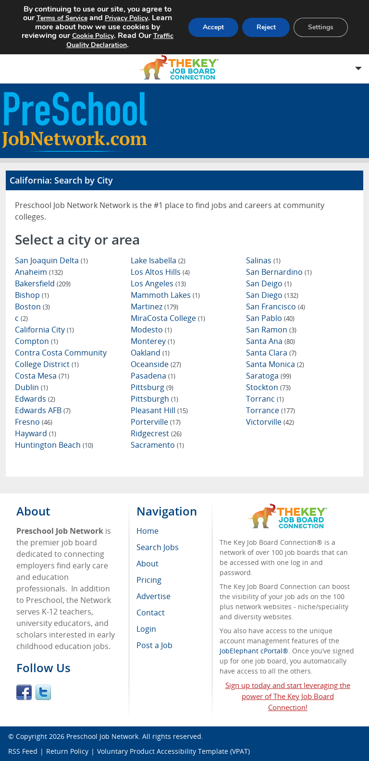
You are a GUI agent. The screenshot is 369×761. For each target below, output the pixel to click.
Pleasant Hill (159, 410)
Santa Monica (275, 364)
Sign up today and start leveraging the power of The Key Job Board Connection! (287, 696)
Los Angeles (158, 283)
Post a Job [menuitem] (154, 645)
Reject (265, 27)
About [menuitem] (147, 563)
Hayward (35, 433)
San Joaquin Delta (51, 260)
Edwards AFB (43, 410)
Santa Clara (271, 352)
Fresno (33, 422)
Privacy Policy (126, 18)
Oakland (150, 352)
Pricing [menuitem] (148, 580)
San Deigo (269, 283)
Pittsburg (152, 387)
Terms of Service (61, 18)
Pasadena (153, 375)
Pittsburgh (154, 398)
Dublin (31, 387)
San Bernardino (279, 272)
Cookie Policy (92, 35)
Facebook (24, 692)
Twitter (43, 692)
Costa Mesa (42, 375)
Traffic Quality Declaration (119, 40)
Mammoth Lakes (165, 295)
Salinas (263, 260)
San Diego (272, 295)
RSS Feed (22, 751)
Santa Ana (270, 341)
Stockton (268, 387)
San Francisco (275, 306)
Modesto (151, 329)
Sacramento (157, 445)
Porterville (156, 422)
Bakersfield (43, 283)
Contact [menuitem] (150, 612)
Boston (32, 306)
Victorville (270, 422)
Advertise (153, 596)
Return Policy (67, 751)
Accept (212, 27)
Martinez (154, 306)
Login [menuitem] (146, 629)
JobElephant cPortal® (254, 650)
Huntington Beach (54, 445)
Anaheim (39, 272)
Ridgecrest (156, 433)
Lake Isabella (158, 260)
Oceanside (156, 364)
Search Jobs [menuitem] (157, 547)
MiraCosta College (168, 318)
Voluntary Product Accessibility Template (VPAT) (173, 751)
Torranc (265, 398)
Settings (320, 27)
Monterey (153, 341)
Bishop (32, 295)
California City (44, 329)
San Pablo (270, 318)
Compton (36, 341)
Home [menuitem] (147, 531)
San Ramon (271, 329)
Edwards (35, 398)
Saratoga (268, 375)
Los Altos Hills (160, 272)
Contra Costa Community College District (61, 358)
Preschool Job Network (102, 736)
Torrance (270, 410)
